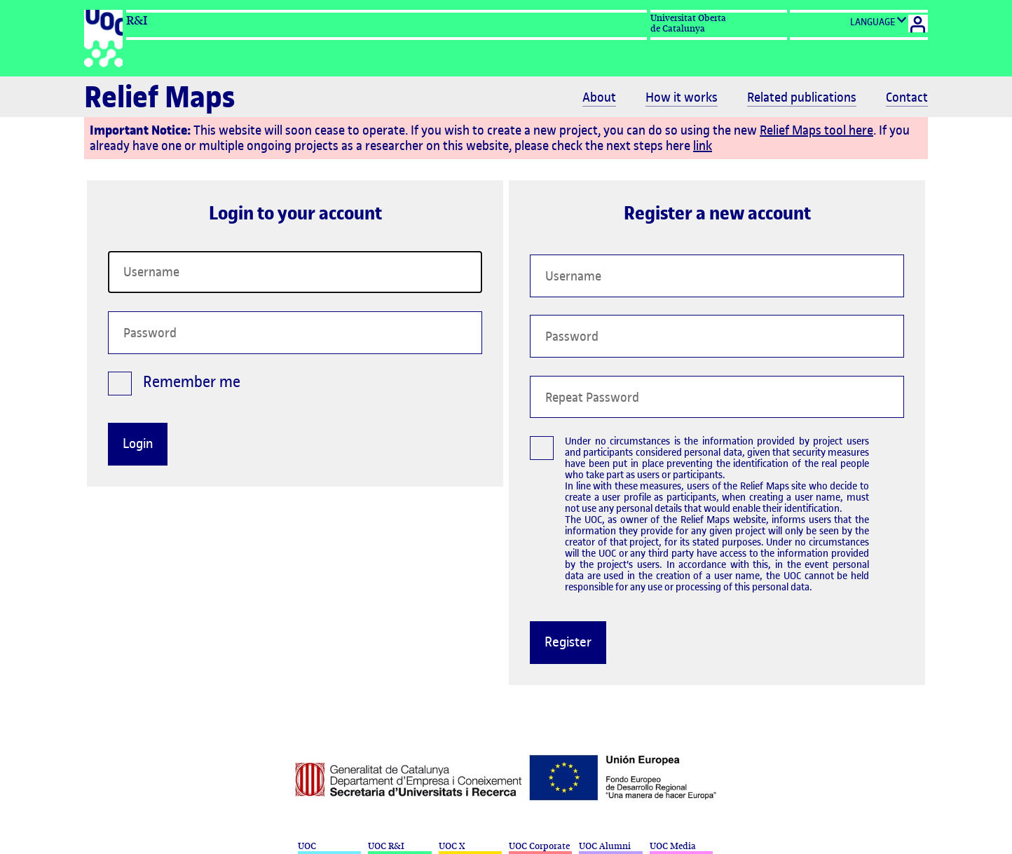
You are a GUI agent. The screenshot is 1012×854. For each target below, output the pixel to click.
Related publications (801, 97)
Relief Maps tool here (816, 130)
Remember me (174, 386)
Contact (907, 97)
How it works (681, 97)
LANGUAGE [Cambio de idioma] (878, 21)
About (599, 97)
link (702, 145)
